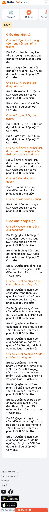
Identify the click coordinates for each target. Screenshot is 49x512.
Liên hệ (4, 485)
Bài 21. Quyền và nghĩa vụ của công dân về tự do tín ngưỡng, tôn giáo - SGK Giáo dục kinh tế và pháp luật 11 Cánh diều (23, 443)
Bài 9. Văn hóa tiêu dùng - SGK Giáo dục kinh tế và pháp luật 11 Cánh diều (22, 208)
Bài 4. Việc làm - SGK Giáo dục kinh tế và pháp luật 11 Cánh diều (22, 107)
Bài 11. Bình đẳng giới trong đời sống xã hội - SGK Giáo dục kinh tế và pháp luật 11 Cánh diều (22, 255)
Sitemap (5, 480)
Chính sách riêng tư (9, 476)
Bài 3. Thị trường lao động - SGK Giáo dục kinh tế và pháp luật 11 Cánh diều (23, 95)
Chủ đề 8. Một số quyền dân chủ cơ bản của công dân (23, 282)
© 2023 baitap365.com (12, 509)
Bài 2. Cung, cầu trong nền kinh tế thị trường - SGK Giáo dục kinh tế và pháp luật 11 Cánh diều (24, 72)
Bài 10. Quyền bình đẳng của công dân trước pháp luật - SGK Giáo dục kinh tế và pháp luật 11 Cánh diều (23, 240)
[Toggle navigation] (46, 2)
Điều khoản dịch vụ (9, 471)
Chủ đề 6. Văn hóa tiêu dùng (23, 199)
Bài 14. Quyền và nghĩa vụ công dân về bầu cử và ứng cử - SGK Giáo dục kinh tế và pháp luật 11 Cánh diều (24, 313)
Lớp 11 (7, 25)
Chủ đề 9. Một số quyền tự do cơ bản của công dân (24, 355)
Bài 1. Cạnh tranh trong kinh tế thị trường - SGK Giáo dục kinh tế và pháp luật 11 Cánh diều (23, 57)
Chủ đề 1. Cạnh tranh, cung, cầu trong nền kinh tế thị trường (22, 43)
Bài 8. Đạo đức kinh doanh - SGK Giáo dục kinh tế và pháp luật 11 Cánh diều (23, 190)
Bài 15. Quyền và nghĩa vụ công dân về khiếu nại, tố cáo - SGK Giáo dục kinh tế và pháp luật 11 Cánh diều (24, 328)
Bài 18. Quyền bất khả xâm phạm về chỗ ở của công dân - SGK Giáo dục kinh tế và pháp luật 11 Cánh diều (24, 389)
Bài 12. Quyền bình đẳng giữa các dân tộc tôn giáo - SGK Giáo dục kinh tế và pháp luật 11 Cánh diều (24, 270)
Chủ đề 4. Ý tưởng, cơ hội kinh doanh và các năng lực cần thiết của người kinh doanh (24, 151)
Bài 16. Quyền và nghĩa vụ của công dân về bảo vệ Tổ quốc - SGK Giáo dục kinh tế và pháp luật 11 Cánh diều (23, 343)
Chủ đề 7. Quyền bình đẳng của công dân (22, 228)
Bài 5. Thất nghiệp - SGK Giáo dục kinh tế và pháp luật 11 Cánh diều (24, 127)
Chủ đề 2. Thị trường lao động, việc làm (21, 84)
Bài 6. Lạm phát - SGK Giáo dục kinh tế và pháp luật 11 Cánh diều (23, 139)
